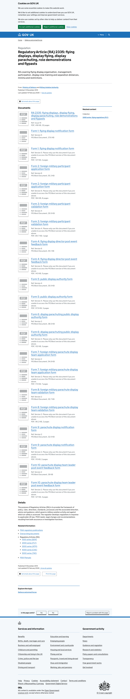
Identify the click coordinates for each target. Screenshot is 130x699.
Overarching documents (29, 534)
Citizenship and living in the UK (30, 654)
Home (20, 40)
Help (20, 681)
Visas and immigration (59, 663)
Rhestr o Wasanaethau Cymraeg (31, 683)
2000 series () (29, 543)
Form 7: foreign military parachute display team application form (54, 353)
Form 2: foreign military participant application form (50, 167)
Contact (64, 681)
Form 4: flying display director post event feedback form (54, 243)
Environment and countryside (62, 645)
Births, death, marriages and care (31, 641)
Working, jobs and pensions (61, 667)
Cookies (35, 681)
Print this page (51, 574)
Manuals (25, 557)
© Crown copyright (104, 693)
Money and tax (56, 654)
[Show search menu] (109, 35)
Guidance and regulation (92, 645)
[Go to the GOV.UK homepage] (26, 35)
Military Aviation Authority (49, 87)
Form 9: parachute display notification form (52, 429)
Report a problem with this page (97, 613)
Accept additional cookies (29, 27)
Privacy (27, 681)
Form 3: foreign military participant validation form (50, 205)
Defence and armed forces (33, 40)
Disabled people (24, 663)
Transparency (88, 658)
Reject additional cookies (54, 27)
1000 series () (29, 539)
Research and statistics (92, 650)
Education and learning (59, 636)
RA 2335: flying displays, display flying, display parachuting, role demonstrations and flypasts (54, 115)
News (85, 641)
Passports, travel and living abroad (64, 658)
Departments (88, 636)
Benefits (21, 636)
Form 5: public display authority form (52, 279)
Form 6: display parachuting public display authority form (55, 316)
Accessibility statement (49, 681)
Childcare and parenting (27, 650)
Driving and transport (26, 667)
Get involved (88, 667)
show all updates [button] (46, 568)
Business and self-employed (29, 645)
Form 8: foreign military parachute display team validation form (54, 391)
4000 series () (29, 550)
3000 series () (29, 546)
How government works (92, 663)
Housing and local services (61, 650)
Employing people (57, 641)
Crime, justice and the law (28, 658)
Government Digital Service (56, 683)
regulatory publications (31, 530)
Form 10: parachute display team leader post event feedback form (53, 466)
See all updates (47, 93)
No (55, 613)
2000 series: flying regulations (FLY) (95, 117)
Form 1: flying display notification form (52, 130)
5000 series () (29, 553)
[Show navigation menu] (101, 35)
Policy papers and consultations (95, 654)
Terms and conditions (77, 681)
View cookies (71, 27)
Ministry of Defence (30, 87)
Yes (43, 613)
